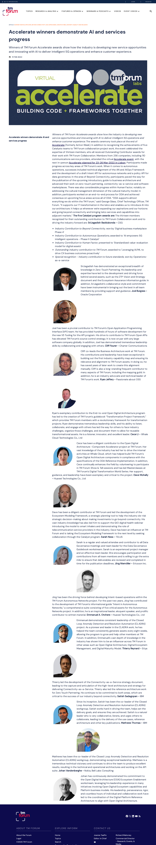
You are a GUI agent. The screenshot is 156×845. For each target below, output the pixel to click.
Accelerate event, (124, 159)
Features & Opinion (73, 11)
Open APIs (28, 25)
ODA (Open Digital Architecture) (56, 25)
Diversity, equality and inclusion (77, 25)
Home (57, 835)
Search (58, 842)
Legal (18, 838)
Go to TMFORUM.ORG (9, 1)
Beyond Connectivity (38, 25)
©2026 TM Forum (24, 842)
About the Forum (24, 835)
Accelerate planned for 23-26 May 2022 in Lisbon (97, 162)
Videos (117, 11)
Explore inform (66, 828)
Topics (29, 11)
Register (148, 1)
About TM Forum (28, 828)
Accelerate (58, 145)
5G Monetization (19, 25)
